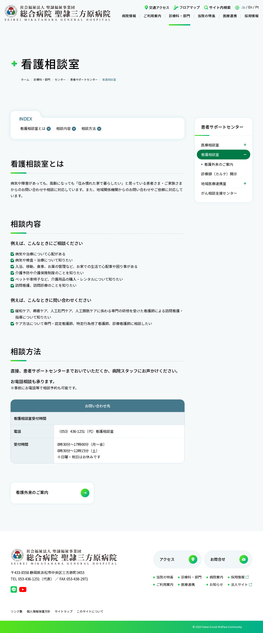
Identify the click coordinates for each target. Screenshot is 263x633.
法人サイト (239, 584)
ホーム (25, 79)
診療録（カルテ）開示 (219, 173)
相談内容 (63, 128)
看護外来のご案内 (218, 164)
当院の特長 (206, 15)
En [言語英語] (250, 7)
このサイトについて (90, 611)
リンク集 (16, 611)
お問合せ (217, 559)
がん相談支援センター (219, 193)
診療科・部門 (179, 15)
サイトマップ (64, 611)
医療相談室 (210, 145)
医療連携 (230, 15)
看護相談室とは (32, 128)
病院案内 (216, 577)
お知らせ (216, 584)
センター (60, 79)
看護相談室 (210, 154)
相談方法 (88, 128)
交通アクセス (159, 7)
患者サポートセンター (84, 79)
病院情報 (129, 15)
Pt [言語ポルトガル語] (257, 7)
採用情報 (252, 15)
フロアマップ (189, 7)
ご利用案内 (152, 15)
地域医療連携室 (213, 183)
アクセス (167, 559)
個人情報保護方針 (38, 611)
